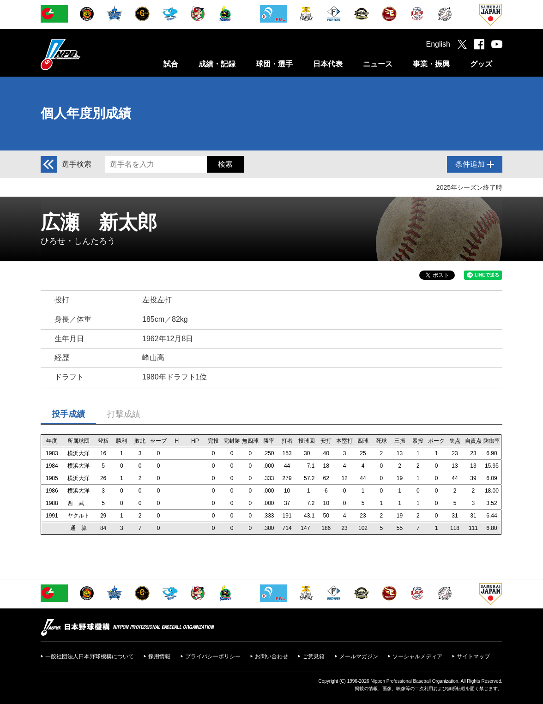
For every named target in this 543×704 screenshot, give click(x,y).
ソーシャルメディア (417, 656)
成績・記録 (217, 64)
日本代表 (328, 64)
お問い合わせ (271, 656)
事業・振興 (431, 64)
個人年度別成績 (86, 113)
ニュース (377, 64)
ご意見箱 (313, 656)
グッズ (481, 64)
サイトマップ (473, 656)
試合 (170, 64)
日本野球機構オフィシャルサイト (84, 54)
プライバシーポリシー (213, 656)
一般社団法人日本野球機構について (89, 656)
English (438, 44)
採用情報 (159, 656)
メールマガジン (358, 656)
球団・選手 (274, 64)
